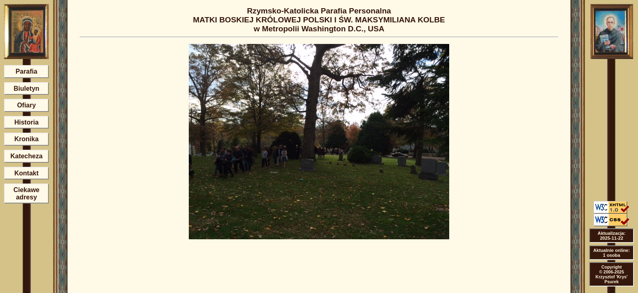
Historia (26, 122)
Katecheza (26, 156)
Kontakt (26, 173)
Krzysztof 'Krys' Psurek (612, 279)
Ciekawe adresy (26, 193)
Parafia (26, 71)
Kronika (26, 139)
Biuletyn (26, 88)
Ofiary (26, 105)
